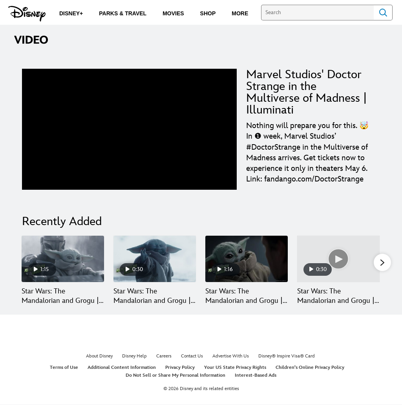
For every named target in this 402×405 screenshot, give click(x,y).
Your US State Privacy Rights (235, 368)
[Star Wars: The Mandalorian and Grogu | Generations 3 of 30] (246, 259)
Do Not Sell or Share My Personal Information (175, 376)
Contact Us (192, 357)
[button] (382, 262)
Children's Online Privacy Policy (310, 368)
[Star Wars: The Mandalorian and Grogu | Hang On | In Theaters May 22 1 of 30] (63, 259)
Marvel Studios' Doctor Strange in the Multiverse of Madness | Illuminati (306, 92)
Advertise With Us (230, 357)
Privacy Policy (180, 368)
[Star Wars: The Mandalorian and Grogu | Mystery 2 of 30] (154, 259)
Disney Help (134, 357)
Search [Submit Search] (383, 12)
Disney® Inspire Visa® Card (286, 357)
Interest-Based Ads (255, 376)
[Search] (317, 12)
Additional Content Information (122, 368)
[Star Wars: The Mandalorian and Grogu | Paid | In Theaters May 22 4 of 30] (338, 259)
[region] (129, 129)
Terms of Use (64, 368)
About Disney (99, 357)
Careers (164, 357)
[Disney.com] (27, 14)
